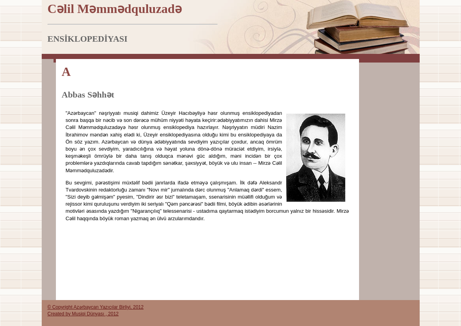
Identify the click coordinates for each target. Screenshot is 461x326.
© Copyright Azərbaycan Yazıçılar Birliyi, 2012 (96, 307)
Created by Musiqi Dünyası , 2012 (83, 314)
